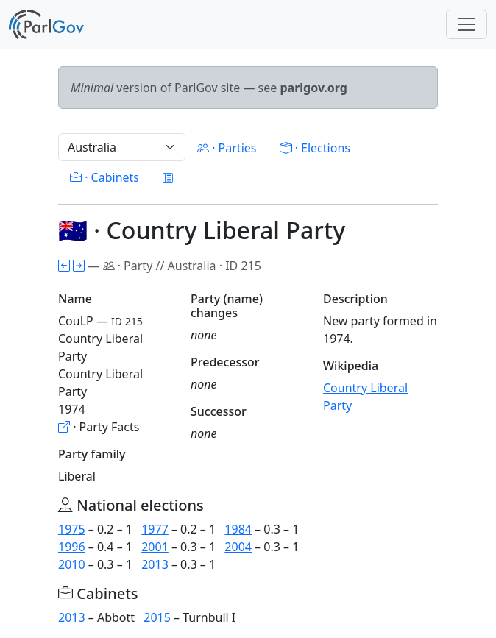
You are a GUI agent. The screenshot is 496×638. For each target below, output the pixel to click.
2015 (157, 617)
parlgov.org (313, 87)
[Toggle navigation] (466, 24)
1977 (155, 529)
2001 (155, 547)
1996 (71, 547)
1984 (238, 529)
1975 (71, 529)
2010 (71, 564)
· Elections (315, 148)
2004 (238, 547)
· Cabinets (104, 177)
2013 (155, 564)
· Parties (226, 148)
